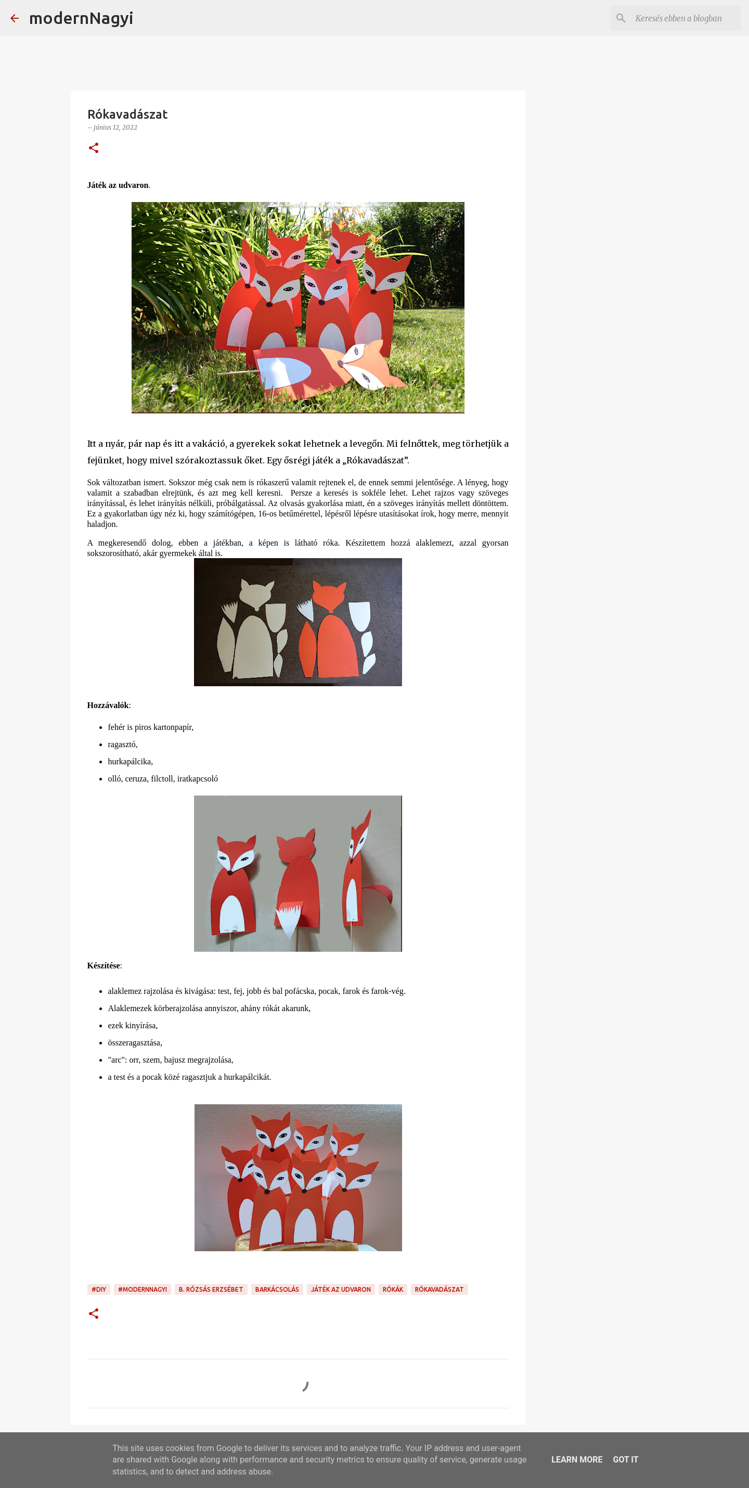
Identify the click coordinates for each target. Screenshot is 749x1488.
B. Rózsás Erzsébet (211, 1289)
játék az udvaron (341, 1289)
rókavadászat (439, 1289)
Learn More (576, 1460)
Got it (625, 1460)
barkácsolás (277, 1289)
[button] (93, 149)
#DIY (99, 1289)
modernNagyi (81, 17)
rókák (393, 1289)
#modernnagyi (142, 1289)
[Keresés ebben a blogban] (686, 18)
